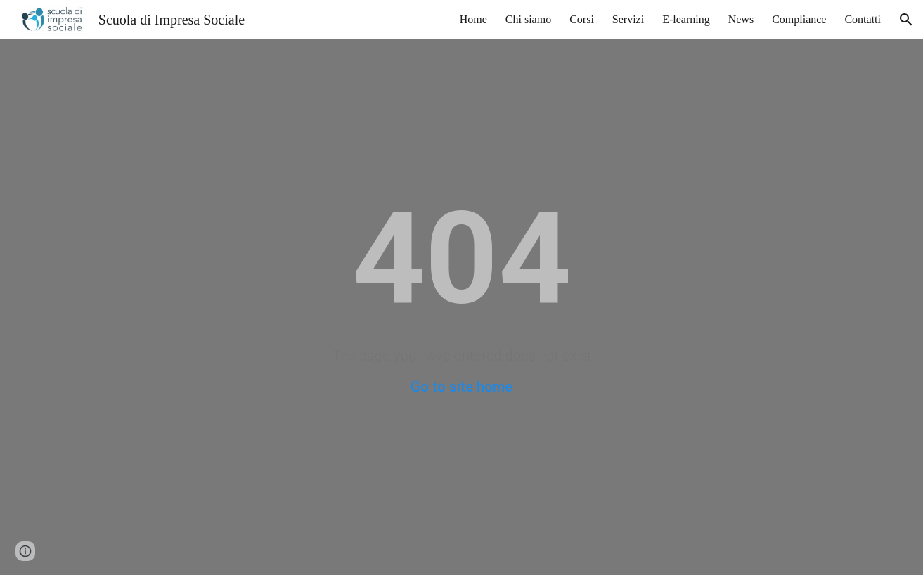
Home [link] (473, 19)
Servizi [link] (628, 19)
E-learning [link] (686, 19)
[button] (906, 20)
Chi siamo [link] (528, 19)
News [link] (741, 19)
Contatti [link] (862, 19)
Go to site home (461, 386)
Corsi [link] (581, 19)
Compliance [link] (799, 19)
